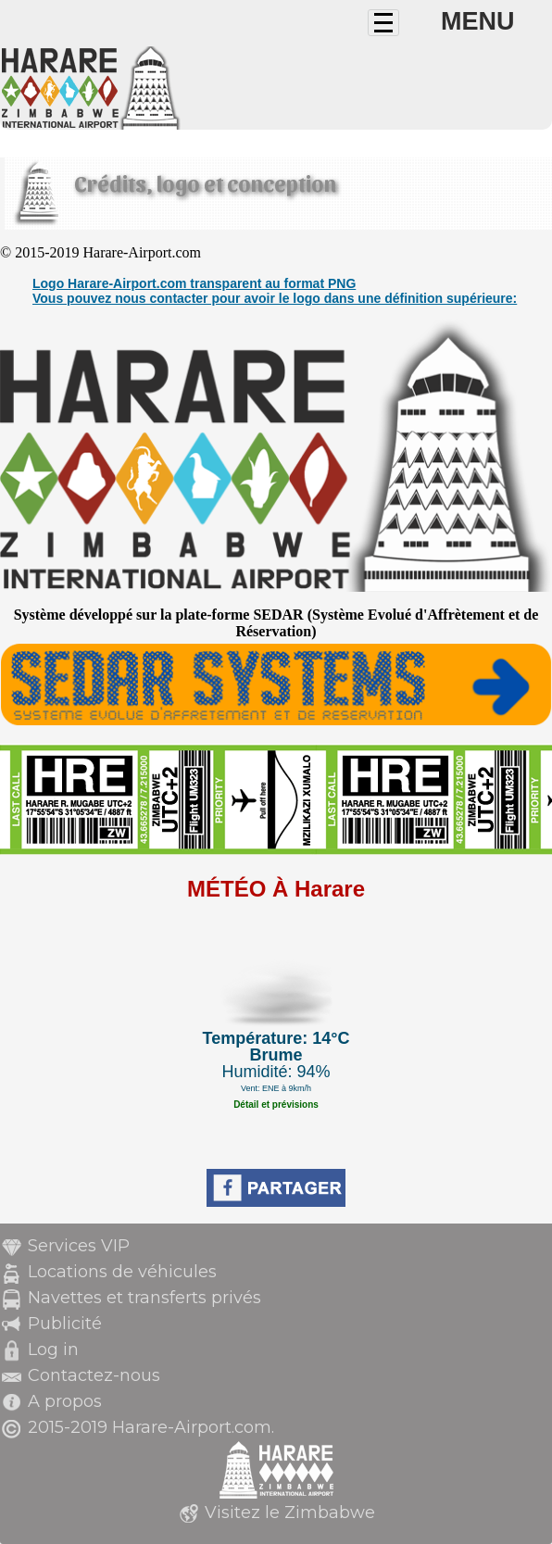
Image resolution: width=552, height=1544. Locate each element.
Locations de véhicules (122, 1272)
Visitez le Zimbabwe (290, 1512)
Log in (53, 1349)
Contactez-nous (94, 1375)
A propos (65, 1401)
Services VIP (79, 1246)
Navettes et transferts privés (144, 1297)
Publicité (65, 1323)
